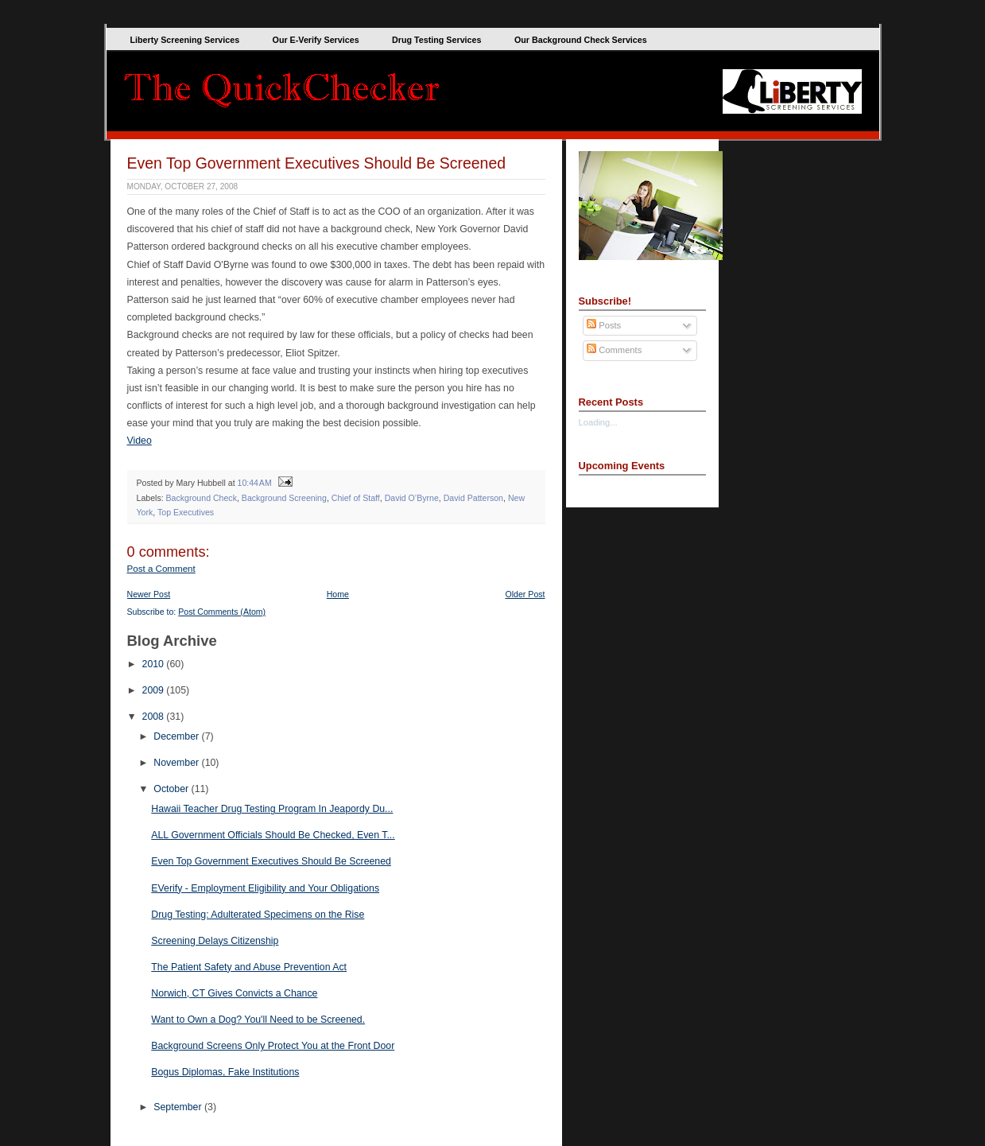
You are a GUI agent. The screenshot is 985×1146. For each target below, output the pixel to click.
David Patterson (473, 498)
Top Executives (185, 512)
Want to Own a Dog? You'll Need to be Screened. (258, 1019)
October (172, 788)
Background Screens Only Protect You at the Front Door (272, 1045)
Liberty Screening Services (185, 40)
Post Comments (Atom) (222, 611)
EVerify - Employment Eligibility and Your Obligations (265, 888)
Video (139, 440)
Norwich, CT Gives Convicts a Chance (234, 993)
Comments (614, 350)
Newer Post (149, 594)
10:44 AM (255, 483)
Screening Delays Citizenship (214, 940)
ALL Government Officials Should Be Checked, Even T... (272, 835)
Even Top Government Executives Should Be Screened (316, 163)
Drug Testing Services (436, 40)
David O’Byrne (412, 498)
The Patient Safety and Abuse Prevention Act (249, 967)
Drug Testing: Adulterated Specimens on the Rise (257, 914)
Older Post (525, 594)
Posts (604, 325)
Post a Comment (161, 568)
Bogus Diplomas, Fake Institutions (225, 1072)
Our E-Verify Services (316, 40)
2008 (154, 716)
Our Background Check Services (580, 40)
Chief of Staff (356, 498)
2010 (154, 664)
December (177, 736)
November (177, 762)
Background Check (201, 498)
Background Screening (284, 498)
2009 (154, 690)
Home (338, 594)
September (178, 1107)
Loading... (598, 422)
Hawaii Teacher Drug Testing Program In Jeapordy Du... (272, 808)
